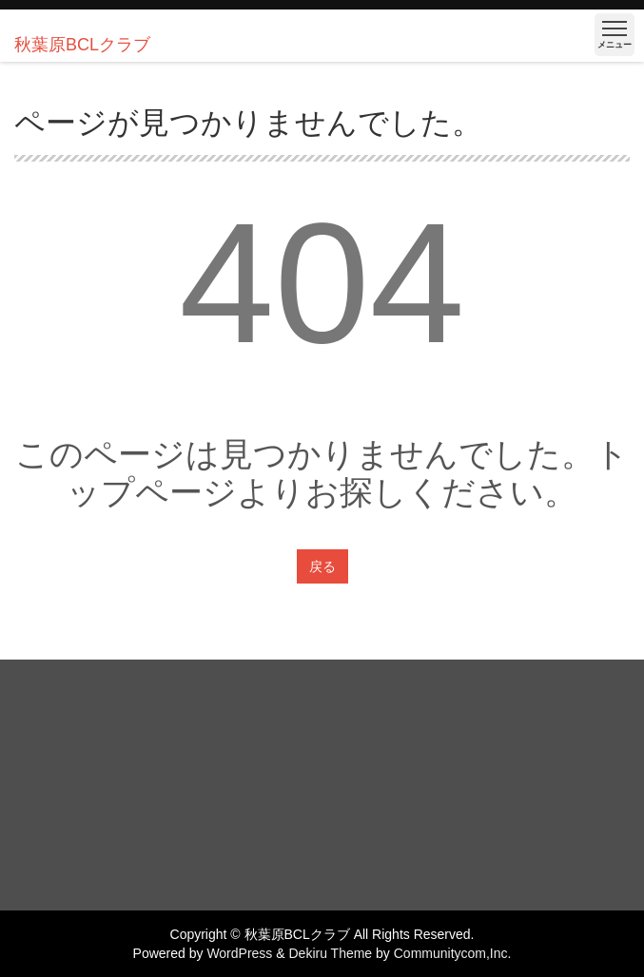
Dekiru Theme (330, 953)
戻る (322, 566)
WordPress (239, 953)
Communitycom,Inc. (453, 953)
